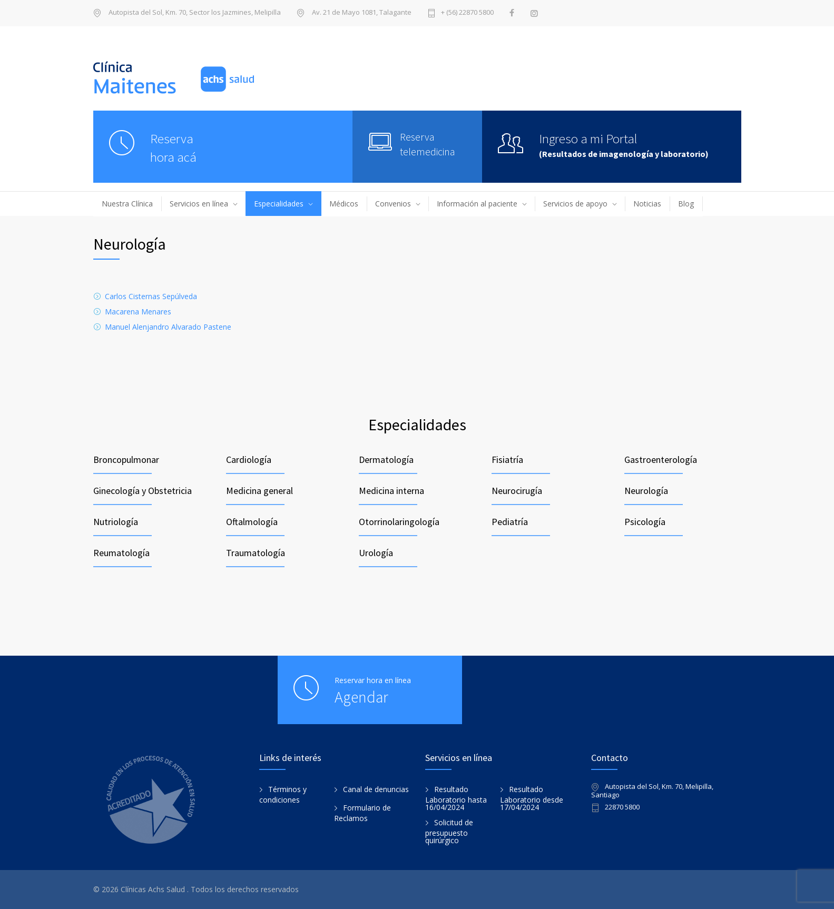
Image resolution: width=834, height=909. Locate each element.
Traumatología (255, 553)
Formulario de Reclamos (362, 813)
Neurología (646, 491)
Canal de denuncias (376, 789)
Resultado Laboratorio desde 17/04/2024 (531, 798)
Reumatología (121, 553)
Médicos (343, 204)
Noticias (647, 204)
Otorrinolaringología (399, 522)
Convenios (393, 204)
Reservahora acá (173, 147)
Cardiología (248, 459)
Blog (686, 204)
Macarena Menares (138, 312)
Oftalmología (252, 522)
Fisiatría (507, 459)
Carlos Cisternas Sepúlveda (151, 296)
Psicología (644, 522)
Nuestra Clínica (127, 204)
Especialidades (278, 204)
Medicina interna (391, 491)
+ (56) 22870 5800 (467, 13)
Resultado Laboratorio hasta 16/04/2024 (456, 798)
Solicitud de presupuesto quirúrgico (449, 831)
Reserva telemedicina (427, 144)
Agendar (361, 697)
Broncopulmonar (126, 459)
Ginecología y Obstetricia (142, 491)
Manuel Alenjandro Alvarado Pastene (168, 327)
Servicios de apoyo (575, 204)
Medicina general (259, 491)
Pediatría (510, 522)
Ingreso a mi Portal (588, 138)
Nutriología (115, 522)
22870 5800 (622, 807)
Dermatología (386, 459)
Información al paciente (477, 204)
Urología (376, 553)
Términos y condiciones (283, 794)
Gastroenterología (660, 459)
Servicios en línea (199, 204)
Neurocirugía (517, 491)
